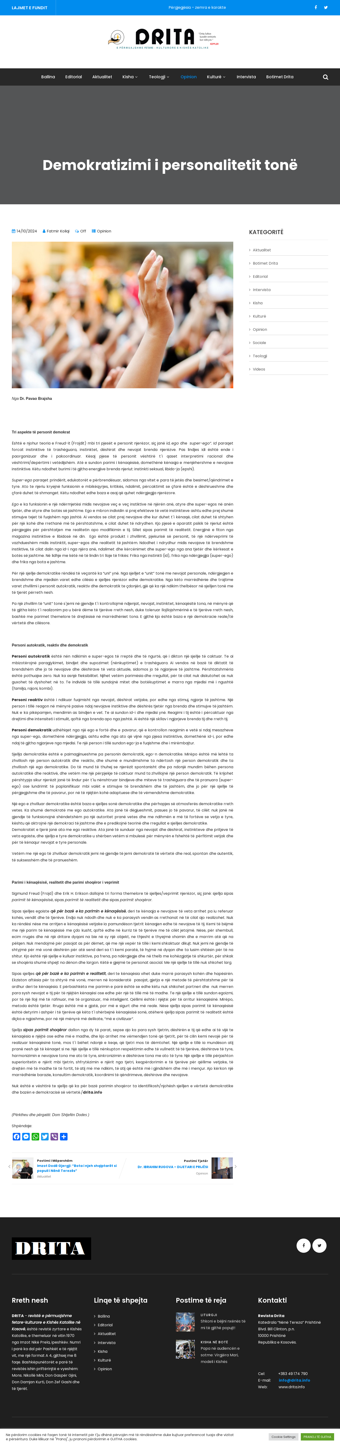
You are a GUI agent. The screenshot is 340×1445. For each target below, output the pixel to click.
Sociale (259, 342)
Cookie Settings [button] (284, 1437)
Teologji (159, 77)
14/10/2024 (27, 231)
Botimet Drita (279, 77)
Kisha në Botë (214, 1342)
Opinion (189, 77)
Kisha (131, 77)
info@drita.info (294, 1380)
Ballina (48, 77)
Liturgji (209, 1315)
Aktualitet (102, 77)
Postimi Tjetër (178, 1164)
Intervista (246, 77)
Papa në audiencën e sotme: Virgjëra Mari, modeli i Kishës (220, 1355)
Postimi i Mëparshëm (67, 1166)
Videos (259, 369)
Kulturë (216, 77)
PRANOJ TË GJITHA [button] (317, 1437)
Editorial (73, 77)
